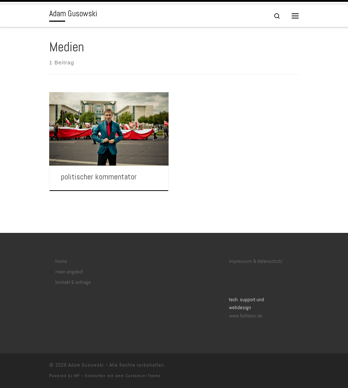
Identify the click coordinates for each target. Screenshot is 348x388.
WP (77, 375)
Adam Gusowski (86, 365)
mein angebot (69, 272)
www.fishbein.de (245, 316)
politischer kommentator (99, 177)
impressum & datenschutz (255, 261)
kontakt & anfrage (73, 282)
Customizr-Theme (143, 375)
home (61, 261)
